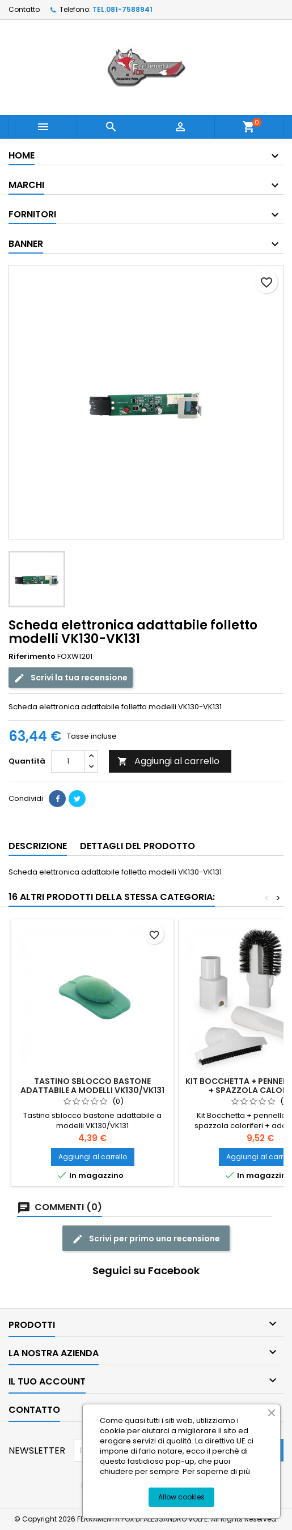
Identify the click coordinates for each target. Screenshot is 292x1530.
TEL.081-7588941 (122, 9)
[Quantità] (68, 761)
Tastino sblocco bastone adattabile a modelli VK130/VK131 (92, 1085)
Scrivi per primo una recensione (146, 1239)
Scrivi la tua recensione (71, 678)
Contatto (24, 9)
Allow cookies (181, 1497)
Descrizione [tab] (38, 845)
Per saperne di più (216, 1471)
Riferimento (32, 657)
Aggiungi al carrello (168, 761)
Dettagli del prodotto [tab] (137, 845)
